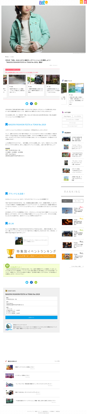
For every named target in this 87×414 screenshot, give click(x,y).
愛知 (8, 56)
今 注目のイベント (67, 201)
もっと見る (57, 361)
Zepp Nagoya (67, 116)
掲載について (37, 411)
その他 (12, 56)
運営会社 (58, 411)
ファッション (72, 123)
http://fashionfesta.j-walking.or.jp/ (79, 53)
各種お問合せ (45, 411)
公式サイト (31, 317)
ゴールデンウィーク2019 (72, 119)
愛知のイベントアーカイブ (20, 325)
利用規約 (52, 411)
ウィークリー (78, 201)
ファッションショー (72, 126)
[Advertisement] (31, 346)
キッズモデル (77, 116)
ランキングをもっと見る (76, 266)
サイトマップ (30, 411)
